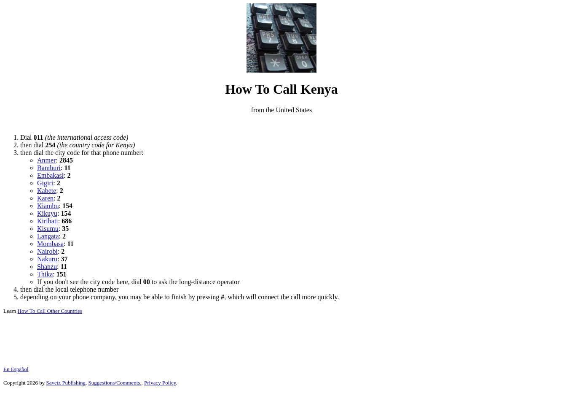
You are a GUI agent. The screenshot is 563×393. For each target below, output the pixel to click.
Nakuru (47, 259)
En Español (16, 369)
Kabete (46, 190)
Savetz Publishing (66, 382)
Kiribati (47, 221)
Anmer (46, 160)
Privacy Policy (160, 382)
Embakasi (50, 175)
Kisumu (48, 228)
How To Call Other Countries (50, 311)
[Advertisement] (281, 124)
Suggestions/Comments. (115, 382)
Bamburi (49, 167)
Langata (48, 236)
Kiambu (48, 205)
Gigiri (45, 183)
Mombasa (50, 243)
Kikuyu (47, 213)
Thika (45, 274)
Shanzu (47, 266)
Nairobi (47, 251)
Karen (45, 198)
